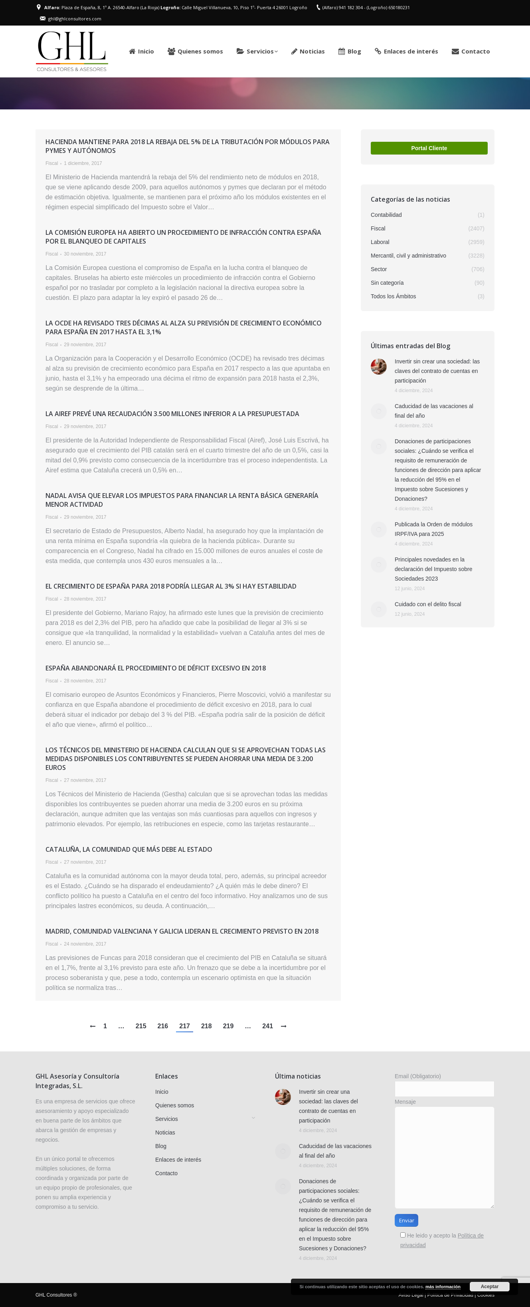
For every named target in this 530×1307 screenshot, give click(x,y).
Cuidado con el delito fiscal (428, 604)
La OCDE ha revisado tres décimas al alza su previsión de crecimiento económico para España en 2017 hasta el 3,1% (183, 327)
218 (206, 1026)
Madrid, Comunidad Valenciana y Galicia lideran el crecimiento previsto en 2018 (181, 931)
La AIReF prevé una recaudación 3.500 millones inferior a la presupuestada (172, 413)
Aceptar (490, 1286)
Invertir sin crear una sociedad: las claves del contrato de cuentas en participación (437, 371)
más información (443, 1286)
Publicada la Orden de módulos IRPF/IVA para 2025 (434, 529)
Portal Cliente (429, 148)
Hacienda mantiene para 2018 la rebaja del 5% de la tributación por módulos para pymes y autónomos (187, 146)
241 (267, 1026)
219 (228, 1026)
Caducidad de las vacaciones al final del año (434, 411)
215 (141, 1026)
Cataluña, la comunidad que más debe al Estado (128, 849)
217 (184, 1026)
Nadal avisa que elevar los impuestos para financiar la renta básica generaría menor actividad (181, 500)
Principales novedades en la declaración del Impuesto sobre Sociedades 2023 (434, 569)
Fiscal (51, 163)
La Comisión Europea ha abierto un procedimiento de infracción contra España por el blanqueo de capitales (183, 237)
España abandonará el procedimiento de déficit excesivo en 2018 (155, 668)
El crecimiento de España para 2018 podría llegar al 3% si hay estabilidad (171, 586)
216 (163, 1026)
